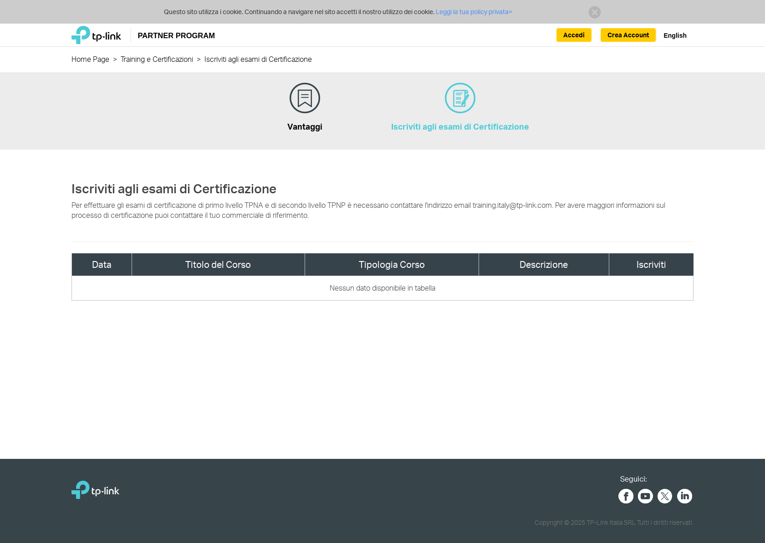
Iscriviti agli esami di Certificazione (460, 107)
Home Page (90, 59)
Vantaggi (304, 107)
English (675, 35)
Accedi (574, 35)
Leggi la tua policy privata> (473, 11)
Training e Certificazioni (157, 59)
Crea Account (628, 35)
